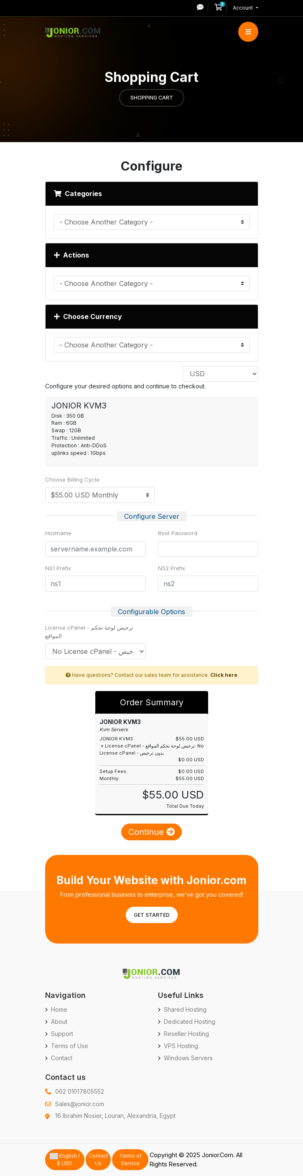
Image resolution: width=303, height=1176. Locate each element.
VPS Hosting (181, 1045)
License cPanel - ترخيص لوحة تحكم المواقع (89, 631)
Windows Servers (188, 1057)
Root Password (177, 533)
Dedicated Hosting (189, 1021)
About (59, 1021)
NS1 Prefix (58, 568)
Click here (223, 675)
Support (62, 1033)
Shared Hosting (185, 1009)
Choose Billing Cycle (72, 479)
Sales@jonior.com (79, 1103)
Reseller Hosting (186, 1033)
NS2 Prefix (171, 568)
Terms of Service (130, 1159)
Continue (151, 832)
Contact (61, 1057)
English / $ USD (65, 1159)
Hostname (58, 533)
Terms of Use (69, 1045)
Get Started (152, 915)
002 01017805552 (79, 1091)
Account (243, 8)
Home (59, 1009)
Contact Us (98, 1159)
